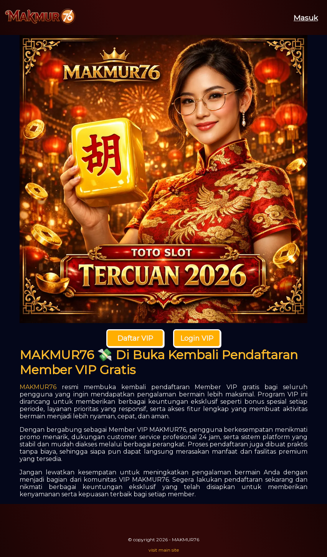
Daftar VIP (135, 338)
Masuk (306, 17)
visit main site (164, 550)
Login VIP (196, 338)
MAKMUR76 (38, 387)
